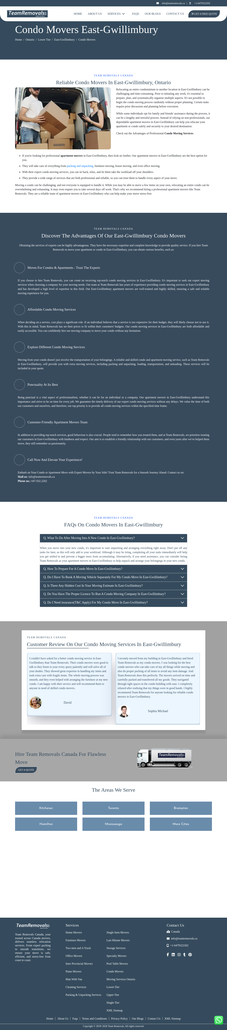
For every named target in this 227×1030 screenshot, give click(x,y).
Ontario (30, 39)
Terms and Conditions (94, 1018)
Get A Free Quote (204, 14)
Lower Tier (44, 39)
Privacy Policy (119, 1018)
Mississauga (113, 824)
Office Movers (74, 955)
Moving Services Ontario (120, 979)
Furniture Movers (75, 940)
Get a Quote (26, 770)
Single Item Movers (117, 932)
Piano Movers (73, 971)
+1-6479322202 (199, 3)
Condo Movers (114, 971)
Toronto (113, 808)
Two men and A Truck (78, 948)
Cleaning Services (76, 987)
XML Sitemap (114, 1010)
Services (116, 13)
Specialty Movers (116, 955)
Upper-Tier (112, 994)
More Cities (181, 824)
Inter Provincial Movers (79, 963)
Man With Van (74, 979)
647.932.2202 (39, 480)
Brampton (181, 808)
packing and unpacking (80, 165)
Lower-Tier (112, 987)
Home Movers (74, 932)
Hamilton (46, 824)
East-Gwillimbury (64, 39)
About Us (95, 13)
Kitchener (46, 808)
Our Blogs (153, 13)
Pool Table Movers (117, 963)
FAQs (135, 13)
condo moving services (122, 280)
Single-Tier (112, 1002)
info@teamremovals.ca (170, 3)
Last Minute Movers (118, 940)
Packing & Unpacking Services (83, 994)
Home (78, 13)
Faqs (75, 1018)
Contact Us (175, 13)
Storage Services (115, 948)
